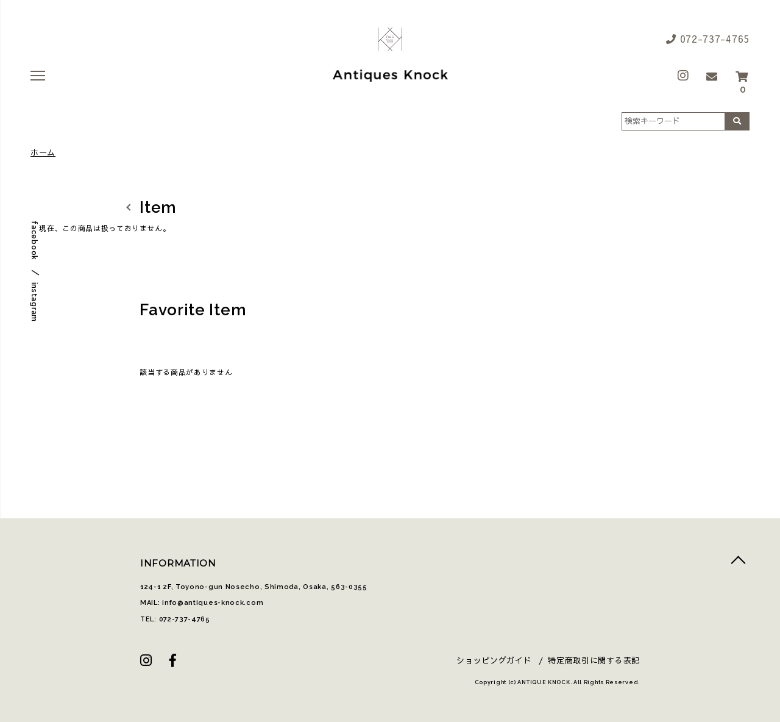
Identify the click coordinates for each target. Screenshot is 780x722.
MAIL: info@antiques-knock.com (201, 603)
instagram (34, 302)
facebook (34, 240)
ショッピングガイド (493, 660)
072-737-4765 (708, 38)
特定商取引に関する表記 (594, 660)
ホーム (42, 152)
